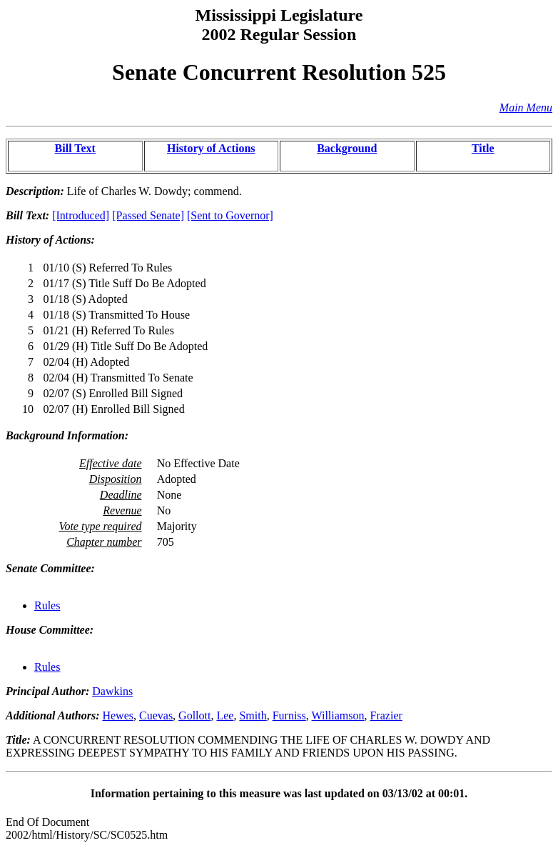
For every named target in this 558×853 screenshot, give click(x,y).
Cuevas (156, 715)
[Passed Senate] (148, 215)
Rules (47, 605)
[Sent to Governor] (230, 215)
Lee (224, 715)
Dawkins (112, 691)
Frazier (386, 715)
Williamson (338, 715)
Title (483, 148)
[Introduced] (80, 215)
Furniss (289, 715)
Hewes (117, 715)
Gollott (194, 715)
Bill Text (75, 148)
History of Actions (211, 148)
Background (347, 148)
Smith (252, 715)
